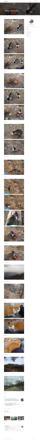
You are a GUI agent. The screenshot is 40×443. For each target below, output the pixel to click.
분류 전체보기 (29, 31)
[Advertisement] (14, 402)
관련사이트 (33, 440)
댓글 (4, 425)
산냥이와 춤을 (5, 1)
